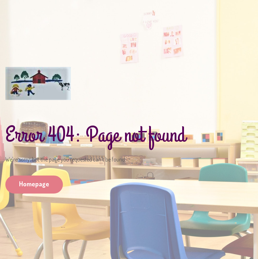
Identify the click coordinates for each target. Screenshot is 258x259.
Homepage (34, 184)
